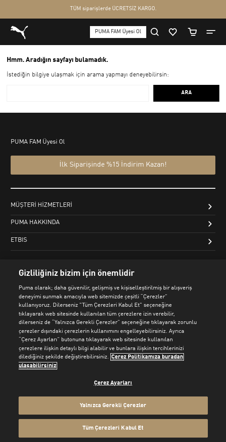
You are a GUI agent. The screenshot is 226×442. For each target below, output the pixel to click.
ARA (186, 92)
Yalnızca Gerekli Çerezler (113, 405)
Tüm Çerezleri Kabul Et (113, 428)
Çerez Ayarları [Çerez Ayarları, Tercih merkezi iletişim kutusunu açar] (113, 383)
